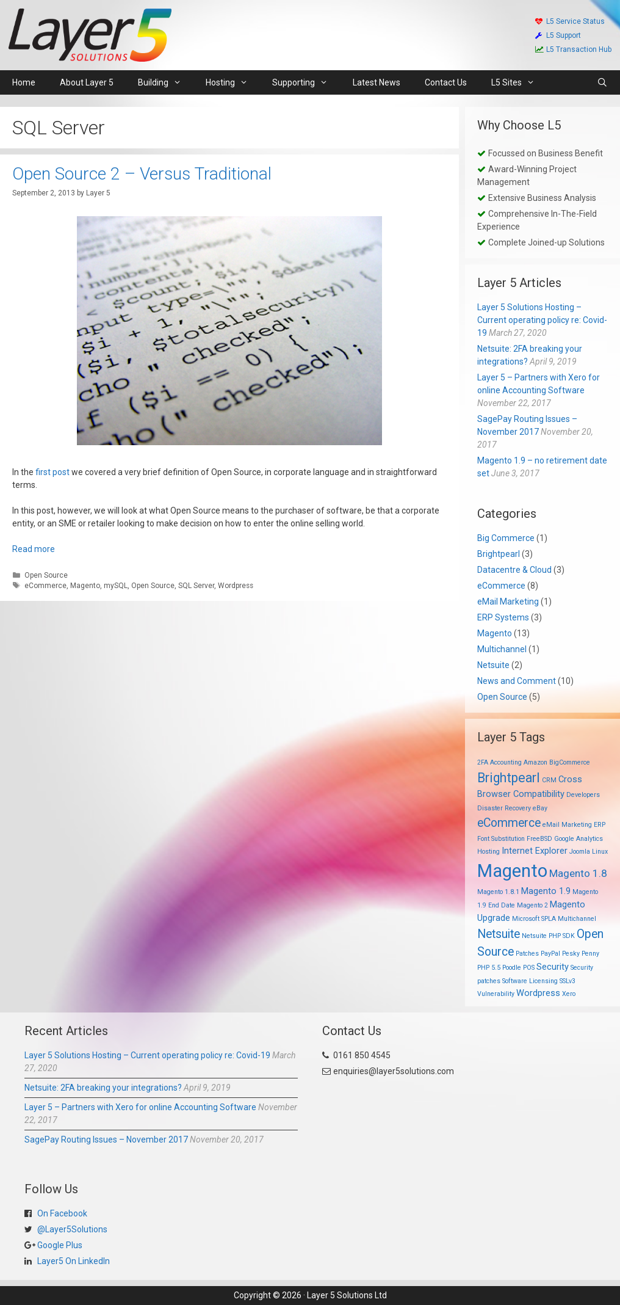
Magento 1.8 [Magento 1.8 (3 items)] (578, 873)
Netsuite (493, 665)
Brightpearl (498, 554)
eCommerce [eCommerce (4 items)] (509, 823)
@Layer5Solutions (71, 1229)
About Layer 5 (87, 82)
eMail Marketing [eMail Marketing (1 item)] (567, 825)
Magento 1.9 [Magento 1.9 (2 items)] (546, 890)
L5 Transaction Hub (573, 49)
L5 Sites (519, 82)
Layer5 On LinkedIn (72, 1261)
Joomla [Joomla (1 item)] (579, 852)
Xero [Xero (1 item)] (568, 994)
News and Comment (516, 681)
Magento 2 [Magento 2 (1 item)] (532, 905)
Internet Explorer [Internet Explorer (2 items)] (535, 850)
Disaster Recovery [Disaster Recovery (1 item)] (504, 808)
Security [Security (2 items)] (552, 966)
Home (23, 82)
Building (165, 82)
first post (52, 472)
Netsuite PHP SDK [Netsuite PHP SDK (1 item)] (548, 936)
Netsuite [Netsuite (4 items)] (498, 934)
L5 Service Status (570, 21)
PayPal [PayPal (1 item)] (550, 954)
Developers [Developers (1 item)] (583, 795)
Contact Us (446, 82)
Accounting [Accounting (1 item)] (506, 762)
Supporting (306, 82)
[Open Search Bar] (602, 82)
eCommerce (45, 585)
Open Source (46, 575)
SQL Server (196, 585)
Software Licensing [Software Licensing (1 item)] (530, 981)
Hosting (233, 82)
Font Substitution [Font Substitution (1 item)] (501, 839)
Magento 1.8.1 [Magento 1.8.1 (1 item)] (498, 892)
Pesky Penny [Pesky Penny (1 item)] (580, 954)
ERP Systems (503, 617)
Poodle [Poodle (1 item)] (511, 968)
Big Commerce (506, 538)
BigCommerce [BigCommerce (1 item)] (569, 762)
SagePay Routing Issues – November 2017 (106, 1139)
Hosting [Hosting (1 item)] (488, 852)
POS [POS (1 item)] (529, 968)
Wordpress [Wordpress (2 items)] (538, 992)
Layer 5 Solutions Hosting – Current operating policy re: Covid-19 (542, 320)
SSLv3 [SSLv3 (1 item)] (567, 981)
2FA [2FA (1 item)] (482, 762)
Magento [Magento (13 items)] (512, 870)
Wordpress (235, 585)
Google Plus (58, 1245)
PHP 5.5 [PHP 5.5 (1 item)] (488, 968)
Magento (85, 585)
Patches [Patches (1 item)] (527, 954)
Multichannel (502, 649)
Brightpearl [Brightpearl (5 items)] (508, 777)
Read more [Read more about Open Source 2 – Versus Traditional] (33, 549)
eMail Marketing (508, 601)
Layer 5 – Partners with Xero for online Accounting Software (140, 1107)
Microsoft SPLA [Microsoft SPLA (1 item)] (534, 919)
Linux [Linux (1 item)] (600, 852)
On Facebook (61, 1213)
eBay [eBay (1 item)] (540, 808)
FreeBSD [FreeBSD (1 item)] (539, 839)
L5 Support (558, 35)
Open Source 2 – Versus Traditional (142, 174)
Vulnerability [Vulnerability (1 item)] (495, 994)
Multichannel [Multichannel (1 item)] (577, 919)
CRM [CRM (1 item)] (549, 780)
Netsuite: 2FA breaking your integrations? (103, 1087)
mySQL (116, 585)
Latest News (376, 82)
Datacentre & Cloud (514, 570)
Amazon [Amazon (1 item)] (535, 762)
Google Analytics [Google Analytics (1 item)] (578, 839)
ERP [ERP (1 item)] (599, 825)
